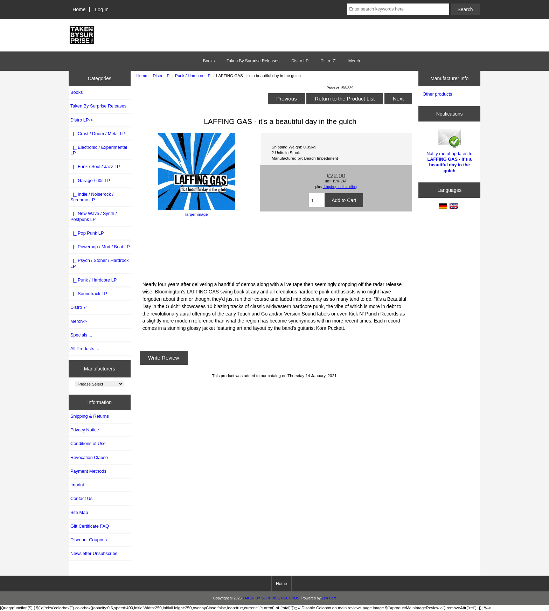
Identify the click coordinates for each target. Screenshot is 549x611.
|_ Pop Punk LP (87, 233)
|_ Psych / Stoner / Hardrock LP (99, 263)
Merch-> (78, 321)
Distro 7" (328, 60)
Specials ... (81, 335)
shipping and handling (340, 187)
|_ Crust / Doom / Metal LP (97, 133)
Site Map (79, 512)
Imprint (77, 484)
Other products (437, 94)
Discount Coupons (88, 539)
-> (81, 120)
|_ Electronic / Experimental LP (98, 150)
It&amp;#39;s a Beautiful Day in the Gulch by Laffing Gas (275, 248)
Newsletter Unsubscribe (94, 553)
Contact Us (81, 498)
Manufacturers (99, 369)
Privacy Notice (84, 429)
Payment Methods (88, 471)
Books (209, 60)
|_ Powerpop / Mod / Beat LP (100, 246)
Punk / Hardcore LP (192, 75)
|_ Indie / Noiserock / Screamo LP (91, 197)
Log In (102, 9)
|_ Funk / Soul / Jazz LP (95, 166)
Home (78, 9)
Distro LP (161, 75)
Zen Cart (329, 598)
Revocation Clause (89, 457)
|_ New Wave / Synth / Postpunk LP (93, 216)
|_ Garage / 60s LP (90, 180)
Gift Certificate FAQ (89, 526)
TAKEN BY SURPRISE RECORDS (271, 598)
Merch (354, 60)
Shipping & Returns (89, 416)
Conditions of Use (88, 443)
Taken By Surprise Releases (253, 60)
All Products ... (84, 348)
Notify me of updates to (449, 150)
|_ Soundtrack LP (88, 293)
